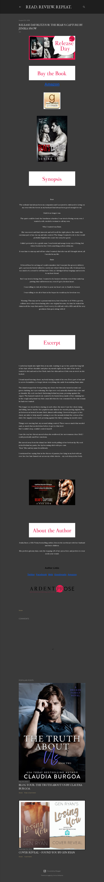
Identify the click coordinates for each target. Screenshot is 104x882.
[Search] (84, 6)
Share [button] (21, 610)
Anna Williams (58, 875)
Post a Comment (30, 793)
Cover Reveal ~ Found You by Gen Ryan (47, 852)
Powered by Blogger (52, 871)
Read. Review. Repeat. (49, 7)
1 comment (28, 856)
